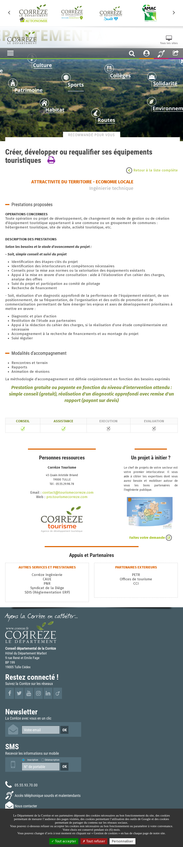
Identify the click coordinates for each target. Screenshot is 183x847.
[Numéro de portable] (41, 766)
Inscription (32, 759)
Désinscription (52, 759)
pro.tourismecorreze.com (66, 497)
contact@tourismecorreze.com (67, 492)
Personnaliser (122, 841)
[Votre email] (41, 730)
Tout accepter (63, 841)
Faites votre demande (150, 537)
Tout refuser (94, 841)
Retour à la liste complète (152, 170)
